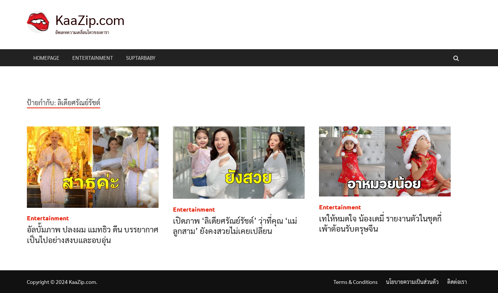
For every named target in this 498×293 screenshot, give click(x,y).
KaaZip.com (89, 19)
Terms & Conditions (355, 281)
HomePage (46, 57)
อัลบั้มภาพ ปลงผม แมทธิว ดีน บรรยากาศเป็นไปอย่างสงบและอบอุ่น (93, 234)
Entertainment (92, 57)
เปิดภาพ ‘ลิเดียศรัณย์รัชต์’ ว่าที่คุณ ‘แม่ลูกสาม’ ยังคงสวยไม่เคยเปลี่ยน (235, 225)
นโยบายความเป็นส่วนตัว (412, 281)
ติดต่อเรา (457, 281)
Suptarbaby (141, 57)
